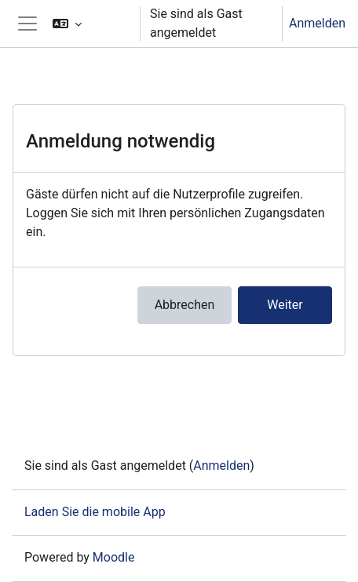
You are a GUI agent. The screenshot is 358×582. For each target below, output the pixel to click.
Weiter (284, 304)
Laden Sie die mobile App (95, 511)
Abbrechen (185, 304)
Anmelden (317, 23)
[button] (89, 23)
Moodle (114, 557)
